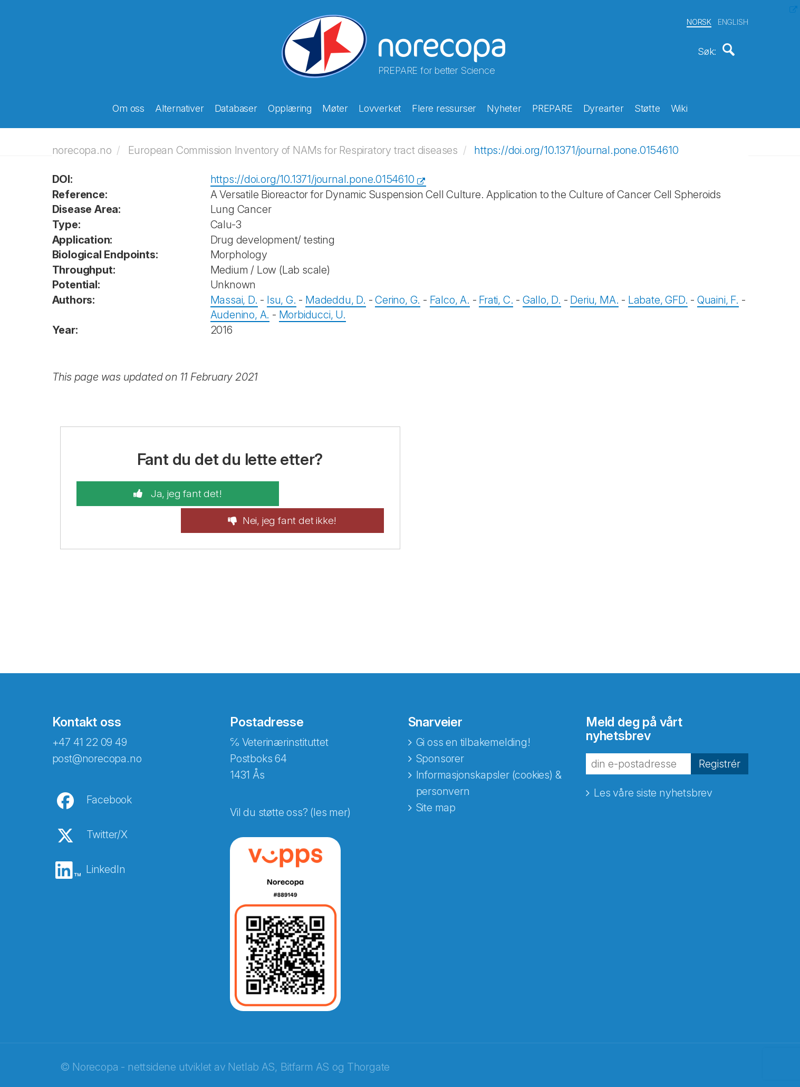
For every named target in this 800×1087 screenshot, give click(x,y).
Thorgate (368, 1036)
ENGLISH (733, 20)
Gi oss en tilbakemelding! (473, 711)
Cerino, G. (397, 294)
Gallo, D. (542, 294)
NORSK (699, 20)
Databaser (236, 106)
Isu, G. (281, 294)
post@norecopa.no (97, 727)
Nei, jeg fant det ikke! (317, 488)
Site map (436, 776)
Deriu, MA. (594, 294)
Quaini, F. (718, 294)
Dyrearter (603, 106)
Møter (335, 106)
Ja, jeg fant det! (157, 488)
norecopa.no (82, 144)
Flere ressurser (444, 106)
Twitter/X (107, 803)
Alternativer (179, 106)
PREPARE (552, 106)
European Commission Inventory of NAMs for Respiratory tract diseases (293, 144)
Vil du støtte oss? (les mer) (290, 781)
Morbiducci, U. (312, 309)
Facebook (109, 768)
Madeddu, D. (335, 294)
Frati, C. (496, 294)
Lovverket (380, 106)
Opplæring (290, 106)
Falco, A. (450, 294)
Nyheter (504, 106)
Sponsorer (440, 727)
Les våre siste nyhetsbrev (653, 761)
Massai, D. (234, 294)
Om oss (128, 106)
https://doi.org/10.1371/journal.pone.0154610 (576, 144)
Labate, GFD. (658, 294)
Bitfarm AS (305, 1036)
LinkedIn (105, 838)
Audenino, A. (240, 309)
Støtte (647, 106)
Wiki (679, 106)
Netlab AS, (252, 1036)
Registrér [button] (719, 732)
